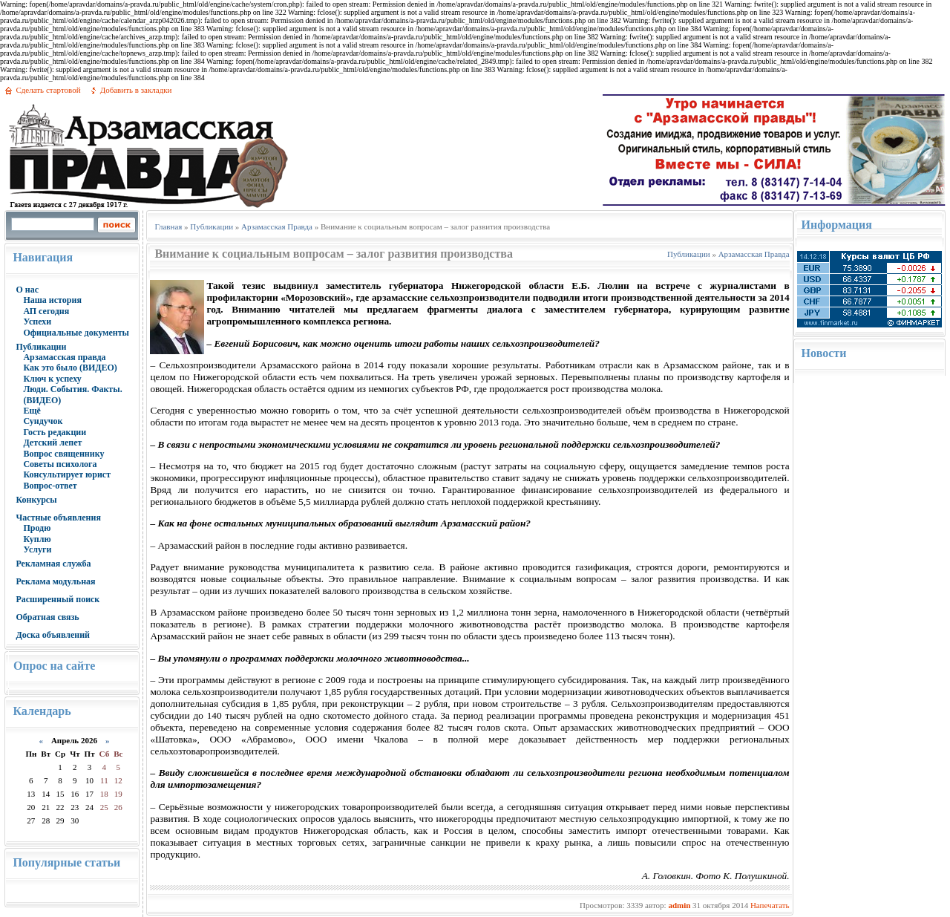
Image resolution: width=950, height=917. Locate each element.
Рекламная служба (53, 563)
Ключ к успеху (52, 378)
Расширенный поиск (57, 599)
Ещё (31, 410)
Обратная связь (47, 617)
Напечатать (770, 905)
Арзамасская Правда (276, 226)
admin (679, 905)
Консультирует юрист (67, 474)
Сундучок (42, 421)
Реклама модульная (55, 581)
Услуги (37, 549)
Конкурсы (36, 500)
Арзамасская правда (64, 357)
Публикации (41, 347)
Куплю (36, 539)
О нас (27, 289)
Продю (36, 528)
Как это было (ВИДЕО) (70, 367)
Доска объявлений (53, 635)
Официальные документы (76, 332)
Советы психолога (59, 464)
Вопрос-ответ (49, 485)
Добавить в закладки (136, 89)
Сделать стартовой (48, 89)
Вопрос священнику (63, 453)
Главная (168, 226)
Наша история (52, 300)
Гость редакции (54, 432)
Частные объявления (58, 517)
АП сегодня (46, 311)
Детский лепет (52, 442)
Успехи (37, 321)
